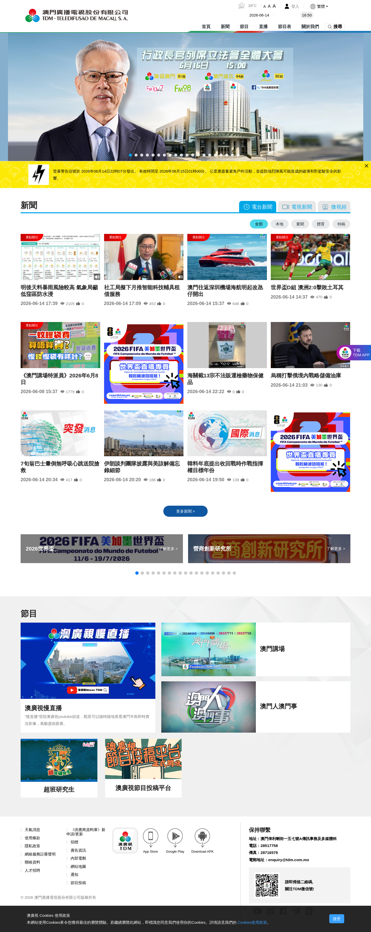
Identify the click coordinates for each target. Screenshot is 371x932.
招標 (75, 847)
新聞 (225, 25)
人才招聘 (33, 877)
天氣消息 (33, 835)
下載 (361, 352)
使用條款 (33, 843)
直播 (263, 25)
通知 (75, 881)
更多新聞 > (185, 515)
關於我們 (310, 25)
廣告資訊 (79, 856)
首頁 (206, 25)
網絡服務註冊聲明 (41, 860)
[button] (318, 6)
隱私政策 (33, 851)
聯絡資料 (33, 868)
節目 (244, 25)
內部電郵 (79, 864)
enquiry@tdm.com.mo (291, 866)
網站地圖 (79, 873)
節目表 (284, 25)
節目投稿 (79, 889)
